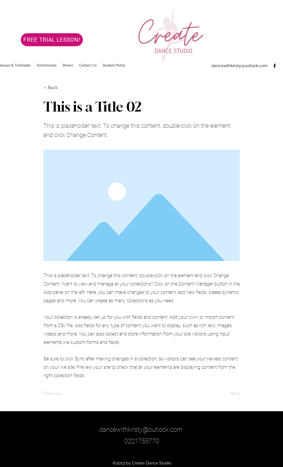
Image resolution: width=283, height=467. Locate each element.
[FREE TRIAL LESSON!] (52, 39)
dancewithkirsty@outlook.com (239, 65)
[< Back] (63, 87)
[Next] (225, 393)
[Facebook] (275, 66)
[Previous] (63, 393)
